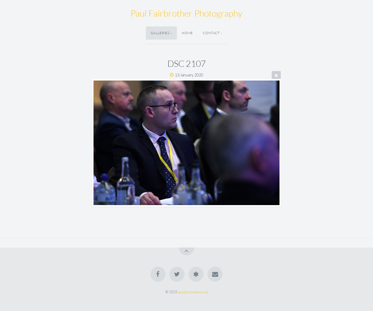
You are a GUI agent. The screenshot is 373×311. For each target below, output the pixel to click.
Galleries (160, 33)
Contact (211, 33)
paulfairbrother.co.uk (193, 292)
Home (187, 33)
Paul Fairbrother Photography (186, 13)
